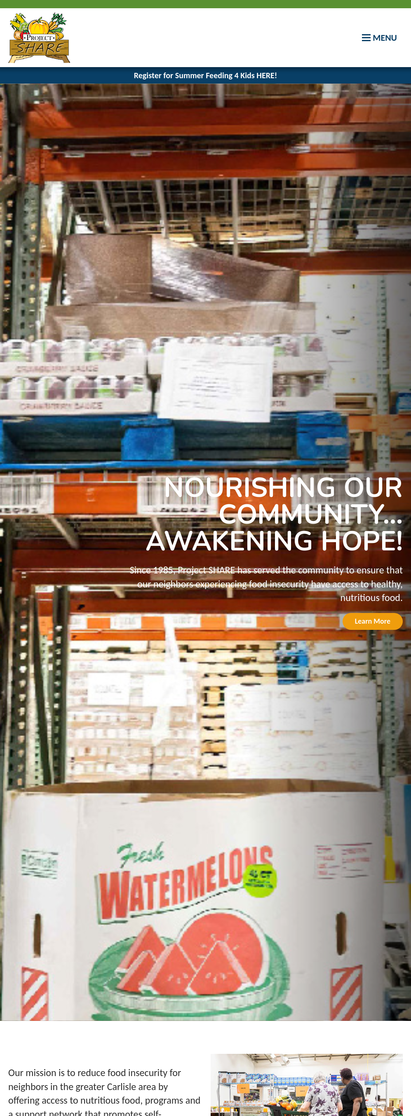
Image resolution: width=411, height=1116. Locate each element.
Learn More (372, 621)
